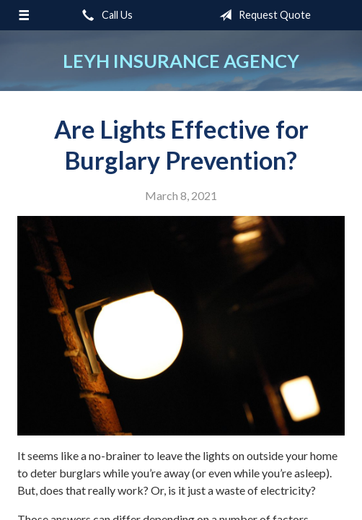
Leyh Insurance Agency (181, 61)
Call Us (104, 15)
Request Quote (262, 15)
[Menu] (24, 15)
